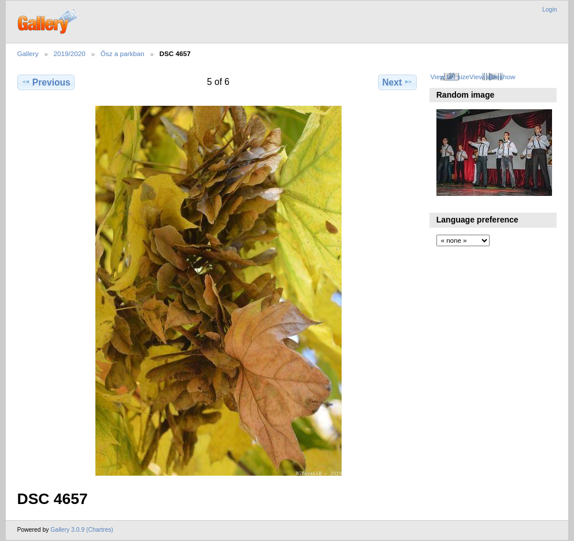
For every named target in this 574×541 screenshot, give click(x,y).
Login (549, 9)
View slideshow (492, 76)
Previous (46, 82)
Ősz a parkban (123, 53)
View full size (449, 76)
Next (397, 82)
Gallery (28, 53)
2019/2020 (70, 53)
